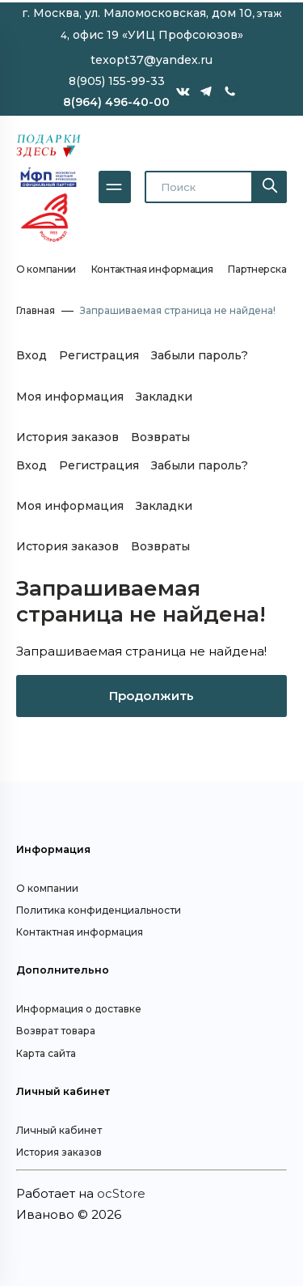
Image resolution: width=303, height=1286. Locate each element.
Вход (31, 355)
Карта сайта (46, 1053)
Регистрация (99, 355)
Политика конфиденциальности (98, 910)
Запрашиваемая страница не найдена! (178, 310)
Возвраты (160, 437)
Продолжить (151, 695)
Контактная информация (152, 269)
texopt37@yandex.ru (151, 60)
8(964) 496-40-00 (116, 102)
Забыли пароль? (199, 355)
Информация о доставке (78, 1009)
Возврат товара (55, 1031)
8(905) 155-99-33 (117, 81)
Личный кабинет (59, 1130)
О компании (46, 269)
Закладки (164, 396)
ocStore (121, 1193)
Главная (35, 310)
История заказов (67, 437)
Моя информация (70, 396)
